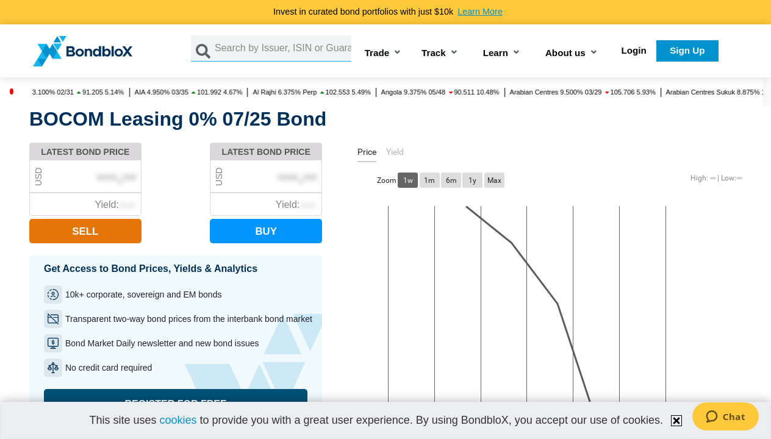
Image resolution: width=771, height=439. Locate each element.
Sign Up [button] (687, 50)
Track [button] (433, 53)
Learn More (480, 11)
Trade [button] (377, 53)
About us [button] (565, 53)
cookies (177, 420)
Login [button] (634, 50)
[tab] (366, 154)
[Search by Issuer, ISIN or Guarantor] (283, 48)
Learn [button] (495, 53)
